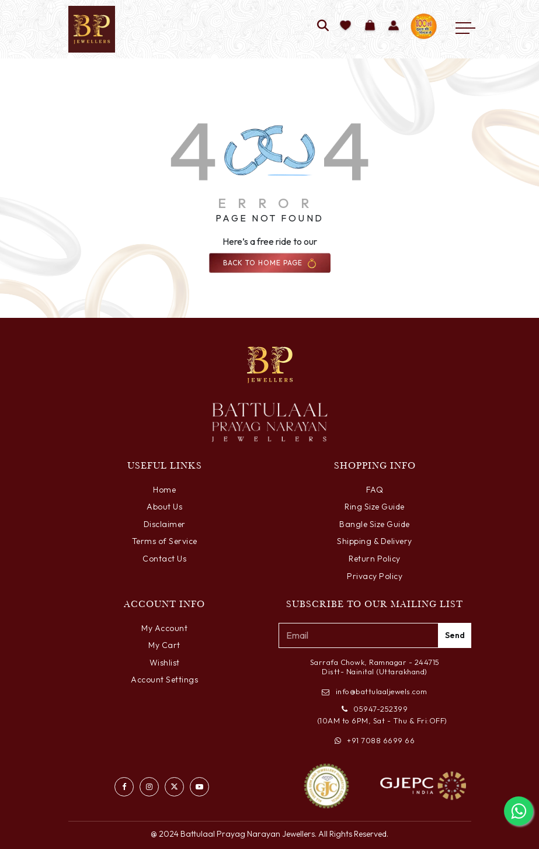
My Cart (164, 645)
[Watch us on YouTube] (199, 786)
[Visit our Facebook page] (124, 786)
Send (455, 635)
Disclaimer (165, 524)
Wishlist (164, 662)
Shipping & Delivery (374, 541)
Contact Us (164, 558)
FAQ (375, 489)
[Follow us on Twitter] (174, 786)
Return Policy (375, 558)
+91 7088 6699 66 (375, 740)
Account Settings (164, 679)
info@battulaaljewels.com (374, 691)
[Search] (323, 26)
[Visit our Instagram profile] (149, 786)
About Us (164, 506)
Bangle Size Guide (374, 524)
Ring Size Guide (375, 506)
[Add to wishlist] (346, 26)
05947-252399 (375, 708)
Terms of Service (164, 541)
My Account (164, 628)
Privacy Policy (374, 576)
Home (164, 489)
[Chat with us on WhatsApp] (518, 811)
